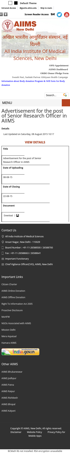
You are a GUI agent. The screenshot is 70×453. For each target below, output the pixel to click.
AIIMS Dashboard (58, 69)
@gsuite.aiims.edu (28, 8)
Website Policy (34, 432)
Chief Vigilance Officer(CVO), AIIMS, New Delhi (29, 264)
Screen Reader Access (37, 14)
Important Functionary (17, 258)
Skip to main (46, 8)
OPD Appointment (59, 65)
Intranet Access (8, 8)
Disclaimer (15, 432)
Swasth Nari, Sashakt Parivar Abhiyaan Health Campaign (40, 77)
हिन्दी (53, 14)
